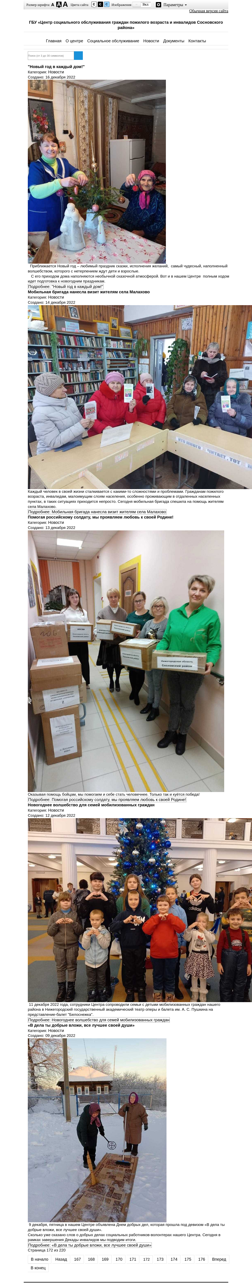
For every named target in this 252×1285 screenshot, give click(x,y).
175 (187, 1259)
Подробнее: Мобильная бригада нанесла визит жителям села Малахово (97, 512)
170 (119, 1259)
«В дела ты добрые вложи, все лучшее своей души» (81, 1025)
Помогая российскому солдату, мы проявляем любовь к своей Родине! (100, 517)
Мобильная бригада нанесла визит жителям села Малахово (89, 292)
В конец (38, 1268)
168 (91, 1259)
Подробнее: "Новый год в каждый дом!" (65, 286)
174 (174, 1259)
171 (132, 1259)
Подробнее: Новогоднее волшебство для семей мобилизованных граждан (98, 1020)
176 (201, 1259)
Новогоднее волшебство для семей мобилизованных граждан (91, 805)
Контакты (197, 41)
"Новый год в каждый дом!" (56, 66)
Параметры (173, 4)
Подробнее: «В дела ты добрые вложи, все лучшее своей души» (89, 1245)
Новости (151, 41)
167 (77, 1259)
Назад (61, 1259)
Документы (173, 41)
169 (105, 1259)
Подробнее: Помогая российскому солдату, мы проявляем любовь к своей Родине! (107, 799)
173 (160, 1259)
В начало (39, 1259)
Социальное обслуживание (113, 41)
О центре (74, 41)
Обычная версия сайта (208, 11)
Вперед (219, 1259)
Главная (54, 41)
